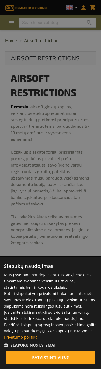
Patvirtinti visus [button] (50, 357)
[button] (50, 345)
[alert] (50, 184)
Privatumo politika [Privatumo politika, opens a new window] (20, 337)
